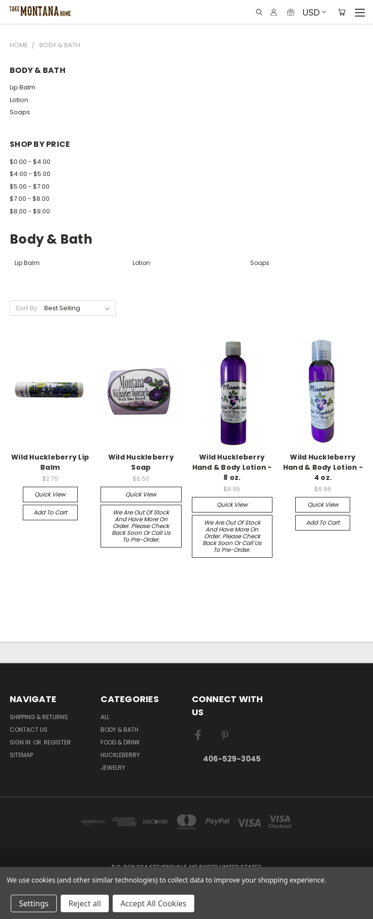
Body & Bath (119, 729)
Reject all (84, 903)
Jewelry (113, 767)
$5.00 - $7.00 (30, 186)
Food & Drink (120, 742)
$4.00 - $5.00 (30, 173)
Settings (34, 903)
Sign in (21, 742)
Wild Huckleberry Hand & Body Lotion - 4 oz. (323, 467)
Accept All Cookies (153, 903)
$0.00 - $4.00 (30, 161)
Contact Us (29, 729)
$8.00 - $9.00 (30, 211)
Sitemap (21, 755)
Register (57, 742)
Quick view (50, 494)
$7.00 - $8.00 (30, 198)
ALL (105, 717)
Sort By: (27, 308)
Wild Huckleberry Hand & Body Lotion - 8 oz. (232, 467)
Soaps (20, 112)
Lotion (19, 100)
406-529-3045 (232, 759)
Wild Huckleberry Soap (141, 462)
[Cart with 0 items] (342, 12)
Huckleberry (120, 755)
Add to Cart (50, 512)
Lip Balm (22, 87)
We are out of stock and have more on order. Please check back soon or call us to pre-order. (141, 526)
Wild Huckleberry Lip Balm (50, 462)
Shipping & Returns (39, 717)
